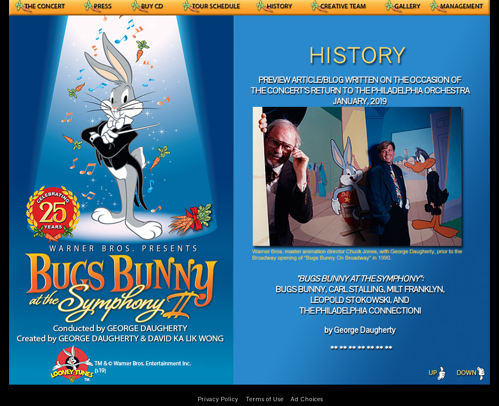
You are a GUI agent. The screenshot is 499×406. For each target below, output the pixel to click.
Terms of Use (265, 399)
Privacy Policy (218, 399)
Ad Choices (307, 399)
